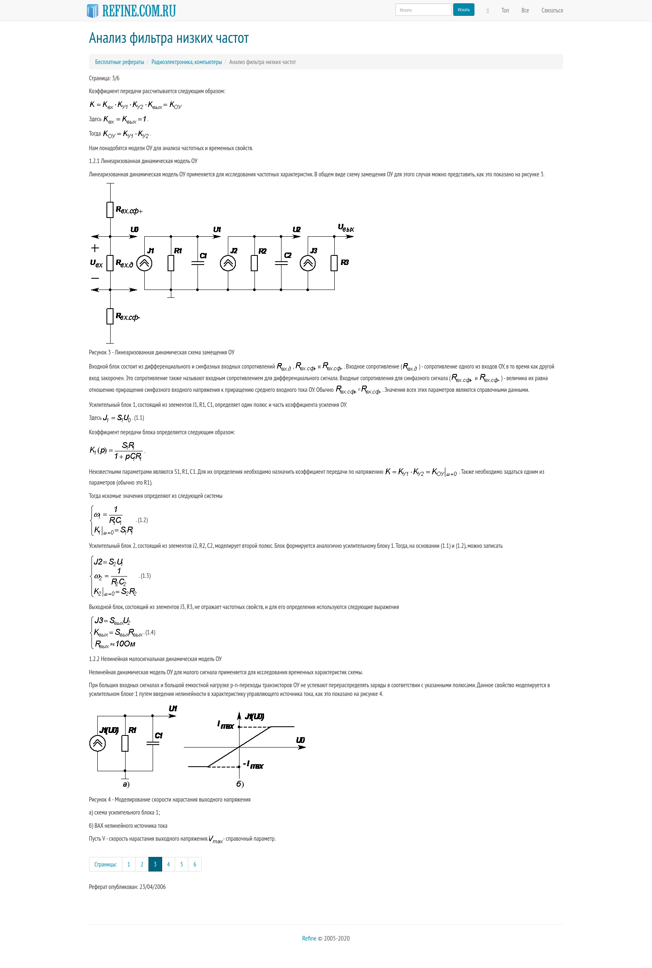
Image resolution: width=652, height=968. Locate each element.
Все (525, 10)
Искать (464, 9)
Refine (309, 938)
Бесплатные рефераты (119, 62)
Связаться (552, 10)
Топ (505, 10)
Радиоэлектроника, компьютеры (186, 62)
